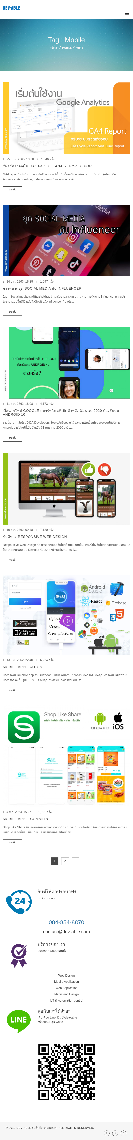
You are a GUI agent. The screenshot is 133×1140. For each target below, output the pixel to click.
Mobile (67, 48)
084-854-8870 (66, 922)
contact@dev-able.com (66, 931)
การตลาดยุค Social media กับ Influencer (42, 288)
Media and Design (66, 994)
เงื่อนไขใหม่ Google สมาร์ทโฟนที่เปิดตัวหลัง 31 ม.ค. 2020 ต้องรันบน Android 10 (61, 412)
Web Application (66, 988)
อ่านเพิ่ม (12, 189)
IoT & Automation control (66, 1000)
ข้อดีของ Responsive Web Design (35, 537)
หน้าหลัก (54, 48)
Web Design (66, 975)
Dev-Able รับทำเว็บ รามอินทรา (36, 1128)
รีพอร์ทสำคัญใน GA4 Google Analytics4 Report (48, 166)
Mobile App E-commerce (27, 819)
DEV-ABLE (11, 8)
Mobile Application (22, 667)
